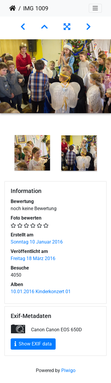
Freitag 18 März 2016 (33, 258)
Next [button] (107, 154)
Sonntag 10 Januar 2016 (37, 242)
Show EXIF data (33, 344)
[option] (32, 153)
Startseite (12, 8)
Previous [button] (4, 154)
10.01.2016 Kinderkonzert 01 (41, 291)
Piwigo (68, 370)
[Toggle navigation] (95, 8)
